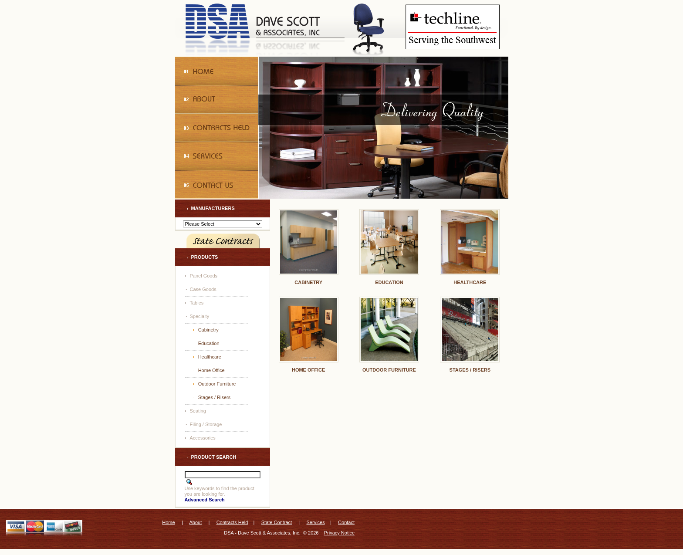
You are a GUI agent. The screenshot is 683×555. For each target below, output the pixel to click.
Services (316, 522)
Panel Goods (204, 275)
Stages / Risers (214, 397)
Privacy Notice (339, 532)
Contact (346, 522)
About (195, 522)
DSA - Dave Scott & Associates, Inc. (262, 532)
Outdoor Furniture (217, 383)
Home (168, 522)
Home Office (211, 370)
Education (209, 343)
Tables (197, 302)
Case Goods (203, 289)
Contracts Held (232, 522)
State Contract (276, 522)
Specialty (200, 316)
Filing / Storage (206, 424)
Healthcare (209, 356)
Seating (198, 410)
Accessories (203, 437)
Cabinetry (208, 329)
